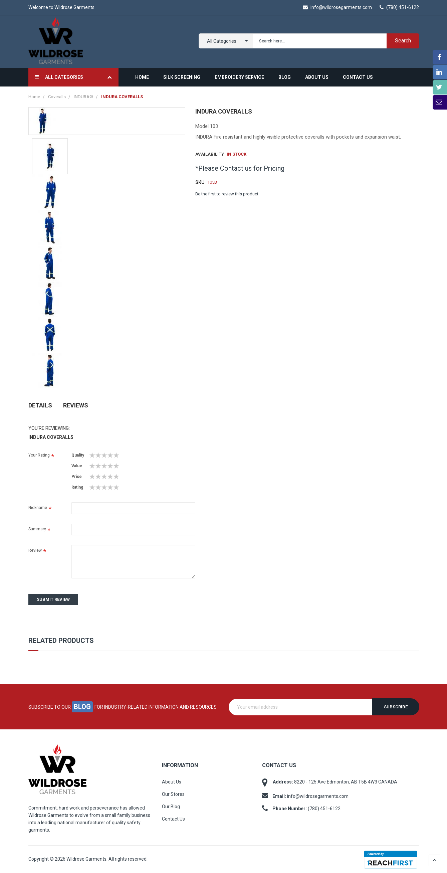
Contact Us (173, 818)
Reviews (75, 404)
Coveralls (57, 96)
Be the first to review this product (226, 193)
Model (202, 126)
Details (40, 404)
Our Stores (173, 794)
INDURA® (84, 96)
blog (82, 706)
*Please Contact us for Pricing (239, 168)
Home (34, 96)
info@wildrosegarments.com (337, 7)
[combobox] (335, 40)
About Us (171, 781)
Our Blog (171, 806)
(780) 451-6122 (399, 7)
